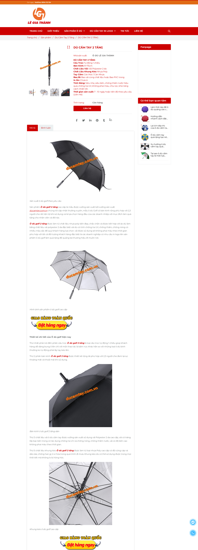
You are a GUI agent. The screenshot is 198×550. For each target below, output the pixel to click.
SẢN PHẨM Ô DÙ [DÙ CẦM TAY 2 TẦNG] (74, 31)
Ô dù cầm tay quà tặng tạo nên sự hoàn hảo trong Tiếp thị (159, 136)
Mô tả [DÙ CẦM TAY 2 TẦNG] (32, 128)
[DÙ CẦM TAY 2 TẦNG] (76, 120)
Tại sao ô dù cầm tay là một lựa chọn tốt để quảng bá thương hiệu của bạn (159, 154)
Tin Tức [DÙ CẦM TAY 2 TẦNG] (125, 31)
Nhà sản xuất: (80, 55)
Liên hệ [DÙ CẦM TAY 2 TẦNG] (87, 108)
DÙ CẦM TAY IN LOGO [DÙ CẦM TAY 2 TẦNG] (103, 31)
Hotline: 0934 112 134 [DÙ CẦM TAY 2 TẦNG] (43, 2)
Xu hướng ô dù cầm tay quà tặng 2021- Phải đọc (158, 145)
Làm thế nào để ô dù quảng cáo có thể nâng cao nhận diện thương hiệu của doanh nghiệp (159, 108)
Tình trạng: (79, 102)
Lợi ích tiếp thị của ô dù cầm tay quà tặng (159, 127)
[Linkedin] (90, 120)
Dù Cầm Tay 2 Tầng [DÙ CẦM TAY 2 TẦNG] (65, 37)
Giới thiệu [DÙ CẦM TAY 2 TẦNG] (53, 31)
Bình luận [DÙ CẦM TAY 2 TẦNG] (46, 128)
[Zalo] (110, 119)
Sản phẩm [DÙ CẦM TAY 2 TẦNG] (47, 37)
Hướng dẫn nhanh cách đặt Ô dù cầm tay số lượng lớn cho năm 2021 (159, 117)
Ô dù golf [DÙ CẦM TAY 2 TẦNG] (45, 207)
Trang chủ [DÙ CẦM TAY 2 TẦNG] (33, 37)
